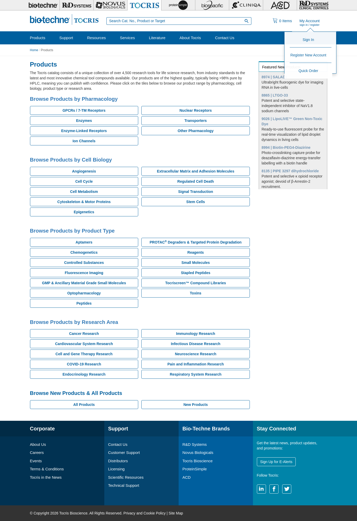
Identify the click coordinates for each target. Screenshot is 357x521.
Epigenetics (84, 212)
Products (37, 37)
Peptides (84, 303)
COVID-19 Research (84, 364)
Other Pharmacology (196, 131)
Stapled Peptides (195, 273)
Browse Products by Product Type (72, 231)
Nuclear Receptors (195, 110)
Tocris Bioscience (198, 461)
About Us (38, 444)
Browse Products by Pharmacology (74, 99)
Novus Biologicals (198, 452)
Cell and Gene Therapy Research (84, 354)
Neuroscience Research (195, 354)
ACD (187, 477)
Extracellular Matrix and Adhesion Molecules (195, 171)
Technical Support (123, 485)
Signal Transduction (195, 192)
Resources (96, 37)
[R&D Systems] (76, 5)
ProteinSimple (195, 469)
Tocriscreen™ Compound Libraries (195, 283)
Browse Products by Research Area (74, 322)
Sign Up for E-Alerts (276, 462)
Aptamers (84, 242)
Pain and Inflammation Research (195, 364)
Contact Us (224, 37)
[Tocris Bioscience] (144, 5)
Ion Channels (83, 141)
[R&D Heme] (314, 5)
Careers (37, 452)
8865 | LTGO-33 (275, 95)
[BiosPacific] (212, 5)
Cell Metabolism (84, 192)
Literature (157, 37)
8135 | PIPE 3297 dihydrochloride (290, 171)
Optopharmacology (84, 293)
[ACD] (280, 5)
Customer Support (124, 452)
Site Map (175, 513)
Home (34, 50)
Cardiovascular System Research (84, 344)
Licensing (116, 469)
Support (66, 37)
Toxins (195, 293)
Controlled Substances (84, 262)
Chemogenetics (84, 252)
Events (36, 461)
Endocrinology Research (84, 374)
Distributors (118, 461)
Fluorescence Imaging (84, 273)
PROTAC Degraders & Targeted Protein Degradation (196, 242)
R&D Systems (195, 444)
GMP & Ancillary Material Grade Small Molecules (84, 283)
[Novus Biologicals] (110, 5)
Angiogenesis (84, 171)
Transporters (195, 121)
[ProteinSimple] (178, 5)
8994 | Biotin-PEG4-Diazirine (286, 147)
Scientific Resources (126, 477)
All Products (84, 404)
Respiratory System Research (195, 374)
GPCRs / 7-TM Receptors (84, 110)
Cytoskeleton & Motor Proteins (84, 202)
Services (127, 37)
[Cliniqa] (246, 5)
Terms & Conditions (47, 469)
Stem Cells (195, 202)
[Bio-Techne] (43, 5)
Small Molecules (195, 262)
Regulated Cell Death (195, 181)
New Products (195, 404)
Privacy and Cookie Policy (144, 513)
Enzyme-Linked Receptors (84, 131)
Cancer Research (84, 333)
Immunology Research (195, 333)
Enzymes (84, 121)
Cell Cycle (84, 181)
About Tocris (190, 37)
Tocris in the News (46, 477)
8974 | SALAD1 (274, 77)
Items (285, 21)
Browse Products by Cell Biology (71, 160)
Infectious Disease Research (195, 344)
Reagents (195, 252)
